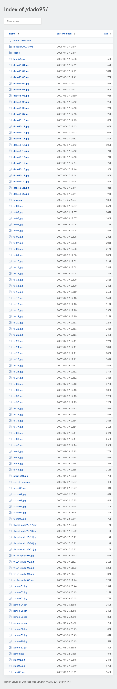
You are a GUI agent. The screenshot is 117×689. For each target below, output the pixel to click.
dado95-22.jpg (19, 193)
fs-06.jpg (16, 236)
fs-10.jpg (16, 261)
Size (106, 33)
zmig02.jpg (17, 665)
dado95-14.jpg (19, 144)
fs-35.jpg (16, 414)
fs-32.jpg (16, 396)
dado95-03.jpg (19, 77)
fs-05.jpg (16, 230)
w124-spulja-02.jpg (21, 561)
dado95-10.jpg (19, 120)
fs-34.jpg (16, 408)
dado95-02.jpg (19, 71)
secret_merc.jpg (19, 481)
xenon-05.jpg (18, 610)
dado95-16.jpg (19, 156)
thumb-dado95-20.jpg (22, 543)
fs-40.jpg (16, 445)
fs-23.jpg (16, 341)
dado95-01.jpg (19, 65)
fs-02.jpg (16, 212)
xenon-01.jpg (18, 586)
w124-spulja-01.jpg (21, 555)
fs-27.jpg (16, 365)
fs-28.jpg (16, 371)
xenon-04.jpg (18, 604)
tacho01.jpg (17, 494)
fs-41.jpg (16, 451)
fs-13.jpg (16, 279)
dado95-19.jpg (19, 175)
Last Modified (64, 33)
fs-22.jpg (16, 334)
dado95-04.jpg (19, 83)
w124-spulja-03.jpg (21, 567)
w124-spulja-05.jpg (21, 580)
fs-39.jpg (16, 439)
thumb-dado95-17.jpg (22, 524)
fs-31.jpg (16, 390)
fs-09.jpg (16, 255)
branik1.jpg (17, 58)
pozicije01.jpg (18, 475)
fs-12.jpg (16, 273)
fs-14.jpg (16, 285)
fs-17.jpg (16, 304)
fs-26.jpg (16, 359)
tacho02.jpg (17, 500)
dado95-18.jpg (19, 169)
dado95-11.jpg (19, 126)
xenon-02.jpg (18, 592)
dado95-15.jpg (19, 150)
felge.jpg (15, 199)
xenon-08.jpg (18, 629)
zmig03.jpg (17, 672)
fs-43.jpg (16, 463)
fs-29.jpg (16, 377)
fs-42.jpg (16, 457)
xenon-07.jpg (18, 622)
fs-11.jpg (16, 267)
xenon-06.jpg (18, 616)
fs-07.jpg (16, 242)
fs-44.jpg (16, 469)
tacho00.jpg (17, 488)
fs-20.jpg (16, 322)
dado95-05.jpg (19, 89)
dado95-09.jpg (19, 114)
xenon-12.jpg (18, 647)
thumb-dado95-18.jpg (22, 530)
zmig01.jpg (17, 659)
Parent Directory (20, 40)
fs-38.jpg (16, 432)
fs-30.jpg (16, 383)
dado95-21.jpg (19, 187)
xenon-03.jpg (18, 598)
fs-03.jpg (16, 218)
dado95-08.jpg (19, 107)
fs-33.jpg (16, 402)
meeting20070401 (21, 46)
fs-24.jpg (16, 347)
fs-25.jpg (16, 353)
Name (12, 33)
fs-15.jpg (16, 291)
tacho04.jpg (17, 512)
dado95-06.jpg (19, 95)
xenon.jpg (16, 653)
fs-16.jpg (16, 298)
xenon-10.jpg (18, 641)
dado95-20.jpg (19, 181)
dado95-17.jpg (19, 163)
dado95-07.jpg (19, 101)
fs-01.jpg (16, 205)
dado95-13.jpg (19, 138)
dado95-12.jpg (19, 132)
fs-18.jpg (16, 310)
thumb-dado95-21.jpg (22, 549)
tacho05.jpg (17, 518)
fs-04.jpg (16, 224)
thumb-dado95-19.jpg (22, 537)
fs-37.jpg (16, 426)
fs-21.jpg (16, 328)
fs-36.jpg (16, 420)
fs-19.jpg (16, 316)
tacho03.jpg (17, 506)
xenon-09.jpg (18, 635)
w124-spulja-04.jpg (21, 573)
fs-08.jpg (16, 248)
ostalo (14, 52)
